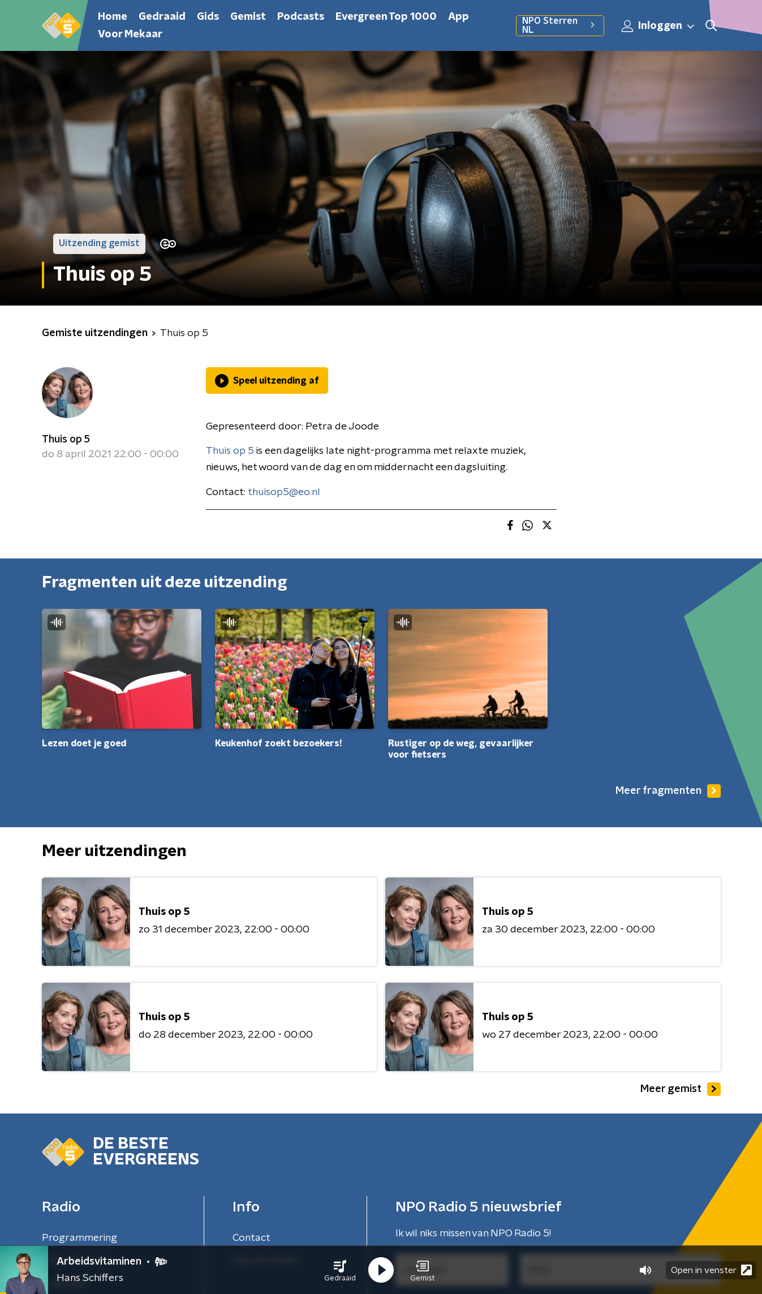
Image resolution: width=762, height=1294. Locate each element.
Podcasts (300, 17)
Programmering (79, 1238)
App (458, 17)
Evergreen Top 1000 (386, 17)
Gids (208, 17)
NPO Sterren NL (559, 25)
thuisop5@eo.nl (284, 492)
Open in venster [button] (711, 1270)
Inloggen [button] (658, 26)
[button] (340, 1270)
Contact (251, 1238)
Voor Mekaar (130, 34)
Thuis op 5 (66, 440)
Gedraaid (162, 17)
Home (112, 17)
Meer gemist (680, 1089)
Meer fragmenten (668, 791)
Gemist (248, 17)
